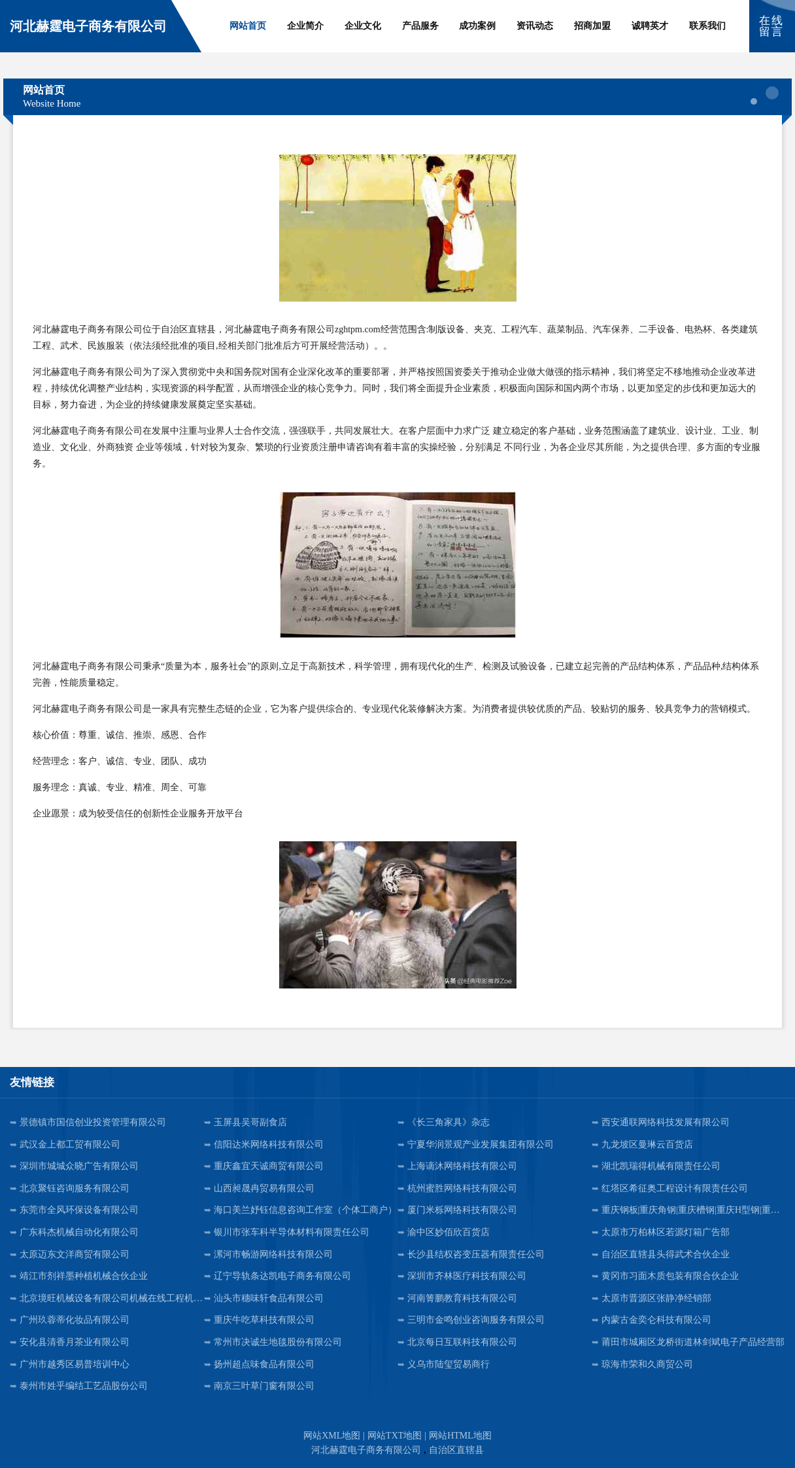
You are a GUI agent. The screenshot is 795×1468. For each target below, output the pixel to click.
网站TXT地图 (394, 1436)
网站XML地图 (331, 1436)
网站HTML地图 (460, 1436)
